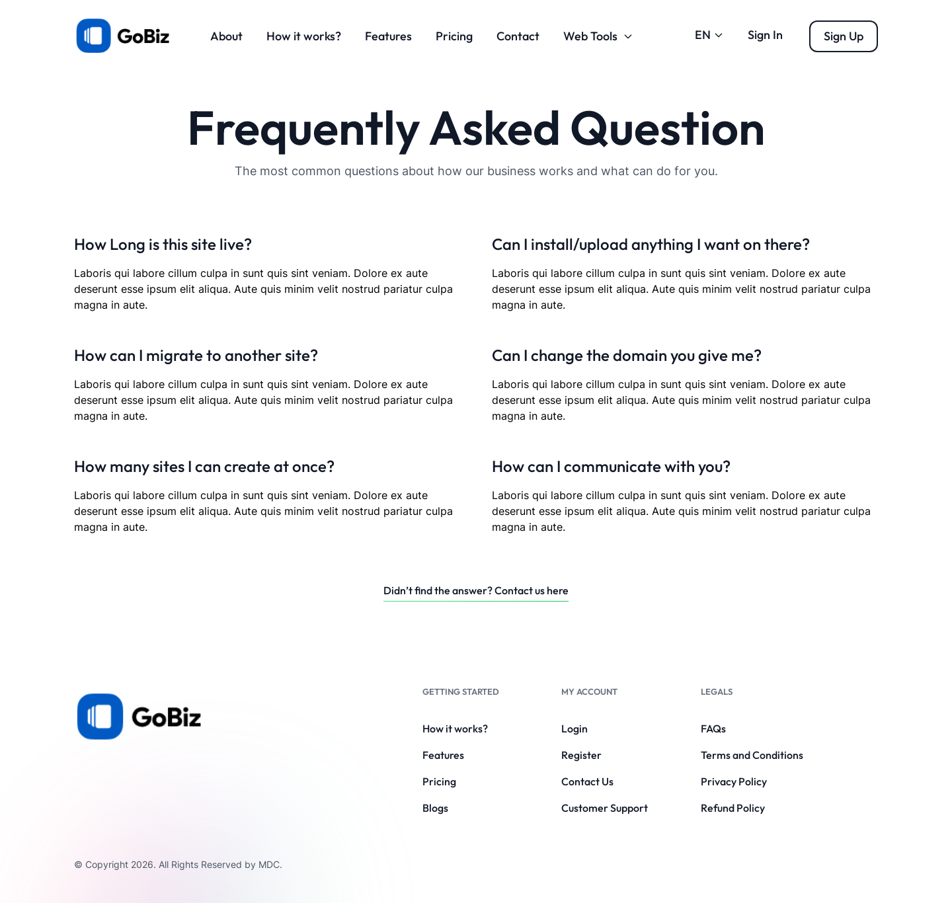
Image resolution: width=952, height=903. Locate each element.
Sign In (765, 34)
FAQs (713, 728)
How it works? (303, 36)
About (226, 36)
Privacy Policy (734, 781)
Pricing (454, 36)
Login (574, 728)
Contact (517, 36)
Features (388, 36)
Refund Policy (733, 807)
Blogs (435, 807)
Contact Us (587, 781)
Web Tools (598, 36)
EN (709, 34)
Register (581, 755)
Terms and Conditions (752, 755)
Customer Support (604, 807)
